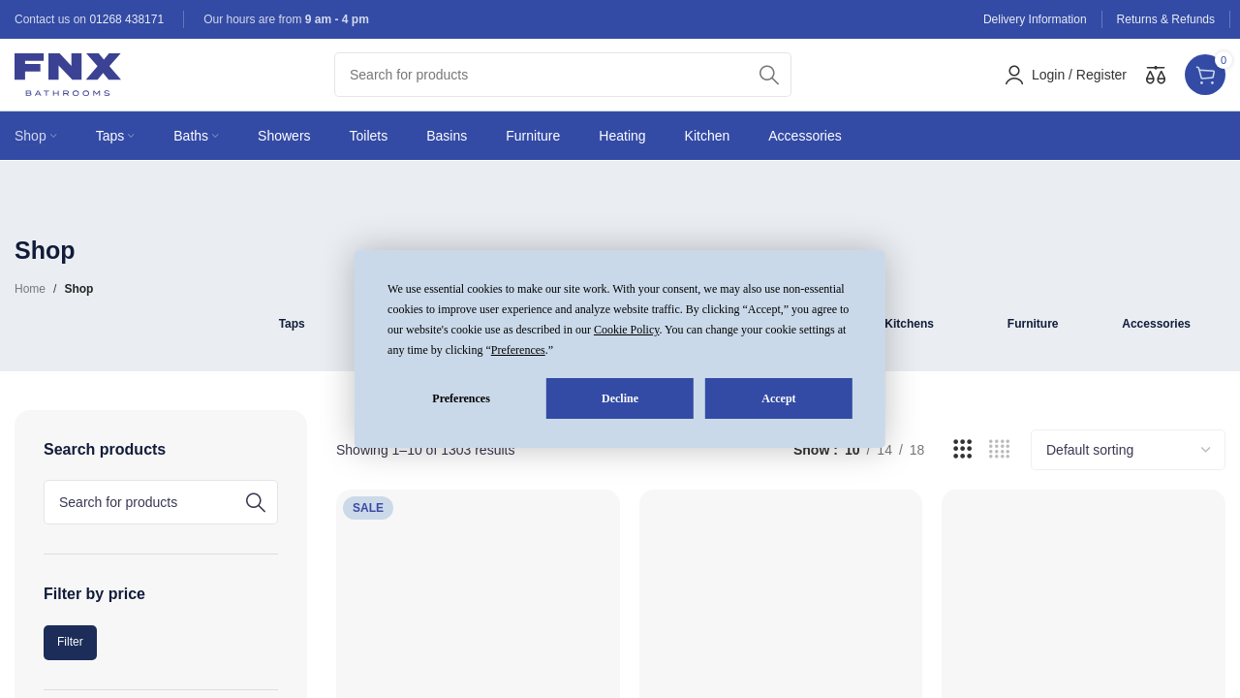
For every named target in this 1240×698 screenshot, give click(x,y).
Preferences (461, 398)
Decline (620, 398)
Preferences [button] (518, 350)
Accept (778, 398)
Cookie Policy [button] (627, 329)
